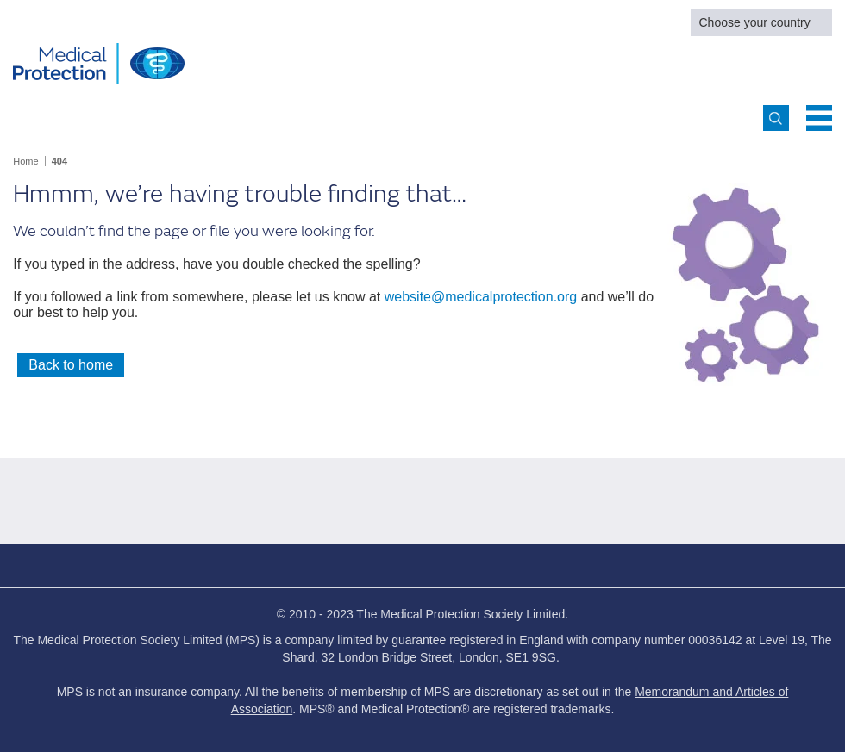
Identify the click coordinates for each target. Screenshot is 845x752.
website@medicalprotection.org (481, 296)
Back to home (70, 364)
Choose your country (755, 22)
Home (25, 161)
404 (59, 161)
